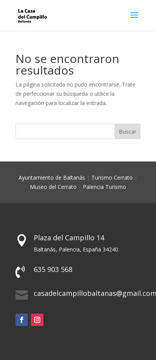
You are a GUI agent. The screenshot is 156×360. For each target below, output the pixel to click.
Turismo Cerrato (112, 177)
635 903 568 (53, 269)
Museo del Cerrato (53, 186)
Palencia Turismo (104, 186)
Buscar (127, 131)
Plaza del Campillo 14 (69, 237)
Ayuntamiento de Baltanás (52, 177)
